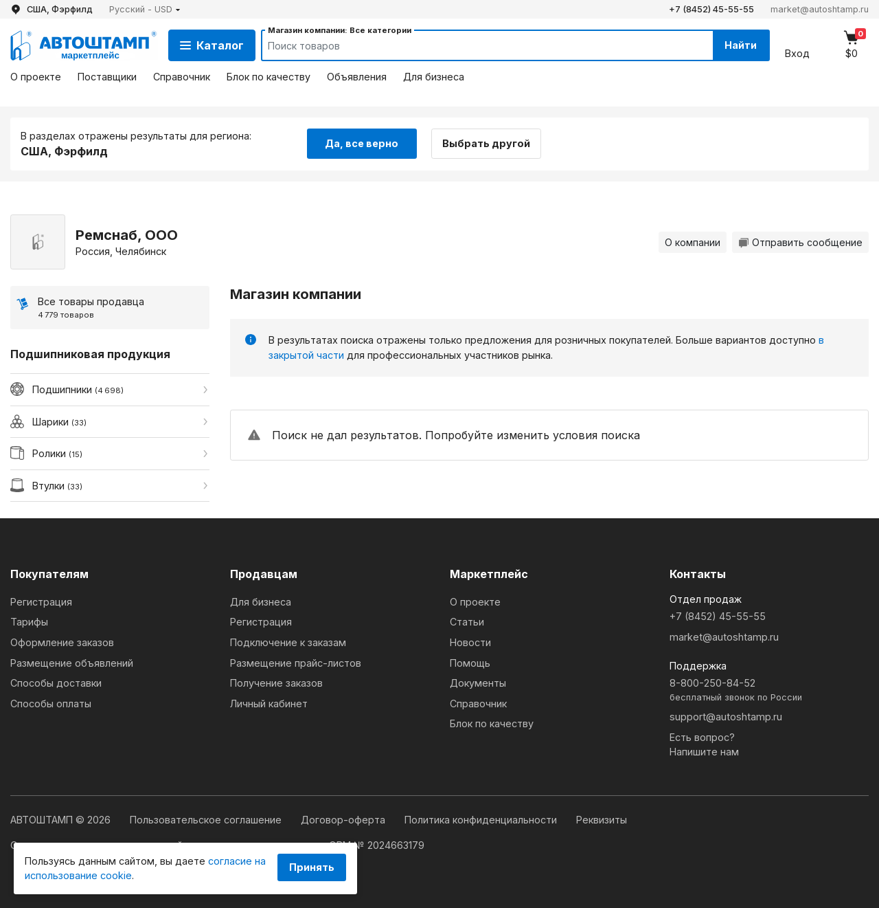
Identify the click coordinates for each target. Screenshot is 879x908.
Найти (740, 45)
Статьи (467, 622)
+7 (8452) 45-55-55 (711, 9)
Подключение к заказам (288, 642)
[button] (145, 9)
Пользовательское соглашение (207, 820)
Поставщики (107, 76)
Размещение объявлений (71, 663)
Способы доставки (56, 683)
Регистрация (41, 602)
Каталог (212, 45)
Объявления (357, 76)
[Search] (474, 45)
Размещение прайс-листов (295, 663)
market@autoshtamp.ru (819, 9)
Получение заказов (276, 683)
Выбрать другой (486, 143)
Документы (478, 683)
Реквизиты (601, 820)
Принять (311, 867)
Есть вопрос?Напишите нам (704, 744)
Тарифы (29, 622)
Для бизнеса (433, 76)
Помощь (470, 663)
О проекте (35, 76)
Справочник (181, 76)
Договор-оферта (344, 820)
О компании (692, 242)
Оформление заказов (62, 642)
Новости (470, 642)
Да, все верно (361, 143)
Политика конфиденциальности (482, 820)
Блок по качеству (268, 76)
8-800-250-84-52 (769, 690)
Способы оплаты (50, 703)
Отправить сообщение (800, 242)
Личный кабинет (269, 703)
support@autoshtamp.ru (726, 716)
